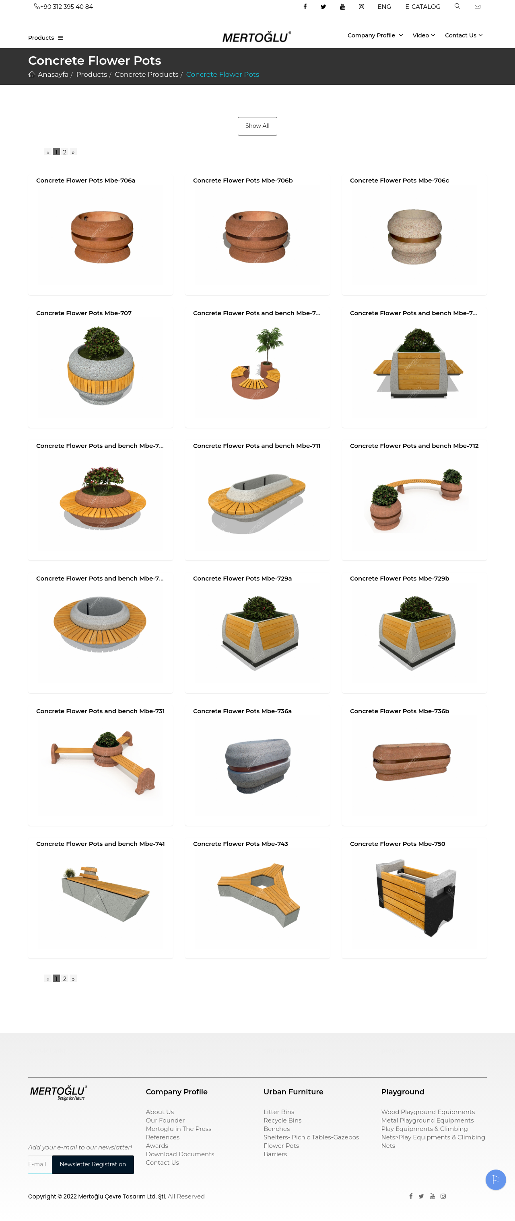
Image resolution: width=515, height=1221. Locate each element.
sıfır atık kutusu (288, 1050)
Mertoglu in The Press (179, 1129)
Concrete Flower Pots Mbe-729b (399, 578)
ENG (384, 6)
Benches (277, 1129)
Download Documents (180, 1154)
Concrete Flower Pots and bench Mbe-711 (257, 445)
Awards (157, 1145)
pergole (393, 1050)
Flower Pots (281, 1145)
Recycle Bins (282, 1120)
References (163, 1137)
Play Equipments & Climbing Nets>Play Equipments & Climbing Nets (433, 1137)
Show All (257, 125)
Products (41, 37)
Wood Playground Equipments (428, 1112)
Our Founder (165, 1120)
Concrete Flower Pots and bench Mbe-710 (100, 445)
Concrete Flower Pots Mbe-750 (397, 844)
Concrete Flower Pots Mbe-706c (399, 180)
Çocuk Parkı (47, 1050)
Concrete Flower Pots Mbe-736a (242, 711)
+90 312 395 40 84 (63, 6)
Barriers (275, 1154)
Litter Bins (279, 1112)
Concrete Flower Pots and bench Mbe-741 (100, 844)
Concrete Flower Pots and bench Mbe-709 (415, 313)
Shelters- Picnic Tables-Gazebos (311, 1137)
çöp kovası (162, 1050)
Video (424, 35)
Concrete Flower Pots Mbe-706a (86, 180)
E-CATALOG (423, 6)
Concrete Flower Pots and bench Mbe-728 (101, 578)
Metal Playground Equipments (427, 1120)
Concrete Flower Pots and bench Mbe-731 (100, 711)
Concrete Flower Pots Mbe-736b (399, 711)
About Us (160, 1112)
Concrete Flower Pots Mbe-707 (84, 313)
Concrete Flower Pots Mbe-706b (243, 180)
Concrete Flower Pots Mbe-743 (240, 844)
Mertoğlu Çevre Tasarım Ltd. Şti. (122, 1196)
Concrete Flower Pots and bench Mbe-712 (414, 445)
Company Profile (375, 35)
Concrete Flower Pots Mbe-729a (242, 578)
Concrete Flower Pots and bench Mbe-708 (258, 313)
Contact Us (464, 35)
